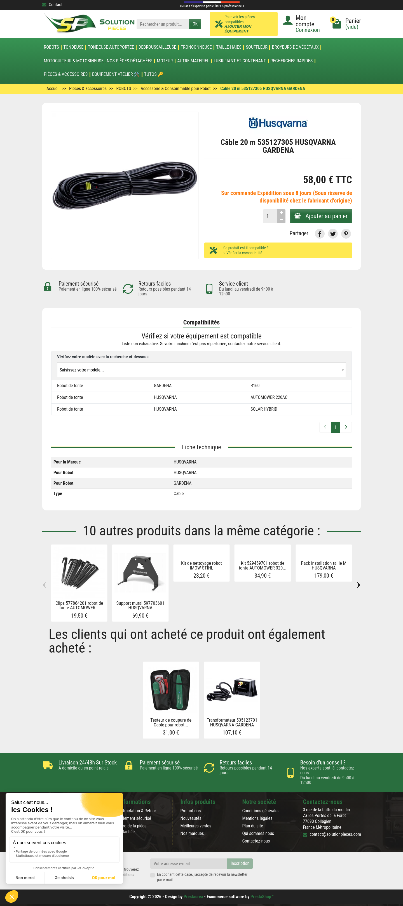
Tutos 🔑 (153, 74)
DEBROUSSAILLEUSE (157, 47)
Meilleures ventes (195, 826)
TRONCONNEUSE (196, 47)
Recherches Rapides (291, 61)
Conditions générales (261, 810)
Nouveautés (190, 818)
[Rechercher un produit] (163, 24)
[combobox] (201, 369)
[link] (320, 234)
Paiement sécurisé (134, 818)
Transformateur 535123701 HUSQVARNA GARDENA (232, 722)
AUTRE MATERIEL (193, 61)
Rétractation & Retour (137, 810)
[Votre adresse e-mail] (189, 863)
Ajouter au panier (321, 216)
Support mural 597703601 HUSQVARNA (140, 605)
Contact (52, 4)
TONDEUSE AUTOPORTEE (111, 47)
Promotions (190, 810)
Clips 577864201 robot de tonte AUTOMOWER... (79, 605)
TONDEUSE (73, 47)
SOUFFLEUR (257, 47)
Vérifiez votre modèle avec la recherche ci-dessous (103, 356)
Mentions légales (257, 818)
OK (195, 24)
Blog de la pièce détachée (132, 828)
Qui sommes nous (258, 833)
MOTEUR (165, 61)
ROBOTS (51, 47)
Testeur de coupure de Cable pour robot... (170, 722)
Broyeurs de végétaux (295, 47)
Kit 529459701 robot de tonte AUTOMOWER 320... (262, 565)
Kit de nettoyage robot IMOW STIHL (201, 565)
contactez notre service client (254, 343)
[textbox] (201, 370)
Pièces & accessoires (66, 74)
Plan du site (252, 826)
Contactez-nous (256, 841)
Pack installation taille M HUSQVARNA (323, 565)
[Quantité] (270, 216)
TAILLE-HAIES (229, 47)
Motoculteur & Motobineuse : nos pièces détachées (98, 61)
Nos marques (192, 833)
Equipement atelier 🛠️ (116, 74)
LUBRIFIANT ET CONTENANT (240, 61)
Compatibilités (201, 322)
